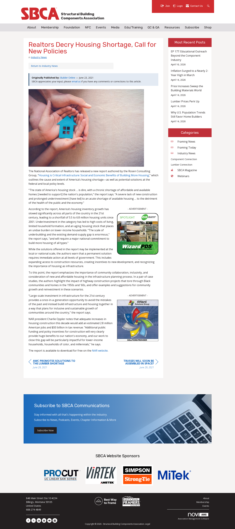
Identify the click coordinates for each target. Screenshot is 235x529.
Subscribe (192, 27)
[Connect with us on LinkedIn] (39, 520)
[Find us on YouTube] (49, 520)
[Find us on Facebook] (28, 520)
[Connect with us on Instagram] (44, 520)
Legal (147, 524)
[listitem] (190, 57)
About (31, 27)
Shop (208, 27)
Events (101, 27)
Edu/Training (133, 27)
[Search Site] (208, 5)
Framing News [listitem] (183, 141)
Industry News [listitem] (183, 153)
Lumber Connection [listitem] (181, 164)
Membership (50, 27)
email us (76, 81)
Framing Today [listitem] (183, 147)
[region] (133, 364)
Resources (172, 27)
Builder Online (67, 77)
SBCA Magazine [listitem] (184, 170)
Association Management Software (193, 516)
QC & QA (153, 27)
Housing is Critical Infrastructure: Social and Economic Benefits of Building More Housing (94, 175)
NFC (88, 27)
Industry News (39, 57)
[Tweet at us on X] (33, 520)
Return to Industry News (44, 65)
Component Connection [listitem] (184, 159)
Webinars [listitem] (180, 176)
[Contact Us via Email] (54, 520)
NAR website (100, 350)
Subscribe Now (45, 430)
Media (115, 27)
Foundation (72, 27)
